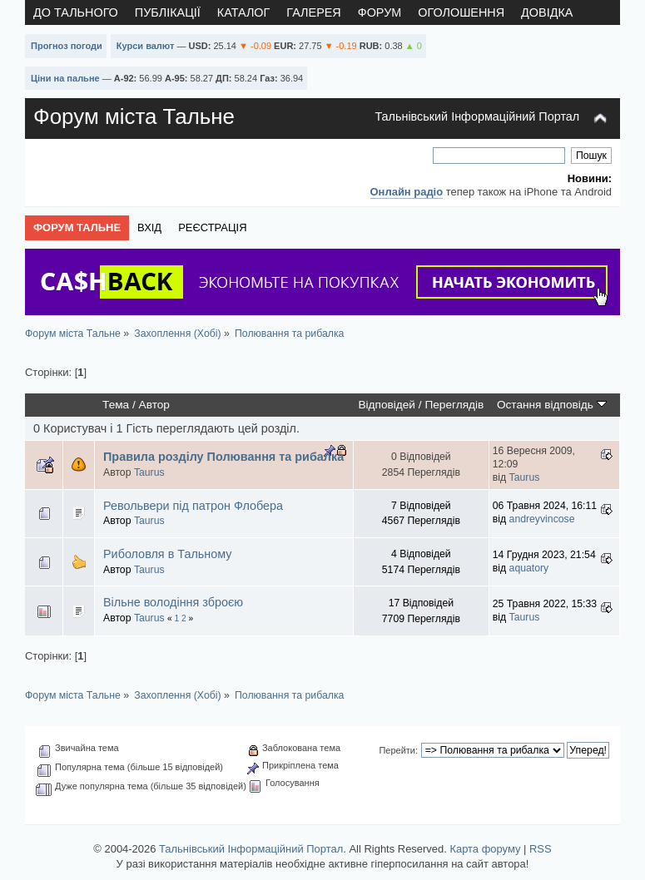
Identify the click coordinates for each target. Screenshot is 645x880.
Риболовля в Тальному (167, 554)
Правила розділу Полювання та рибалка (223, 456)
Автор (154, 404)
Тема (115, 404)
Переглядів (454, 404)
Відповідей (386, 404)
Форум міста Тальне (134, 116)
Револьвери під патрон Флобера (193, 505)
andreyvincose (542, 519)
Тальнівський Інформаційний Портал (477, 116)
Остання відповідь (552, 404)
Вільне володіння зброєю (173, 602)
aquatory (529, 568)
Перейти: (398, 750)
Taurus (149, 472)
